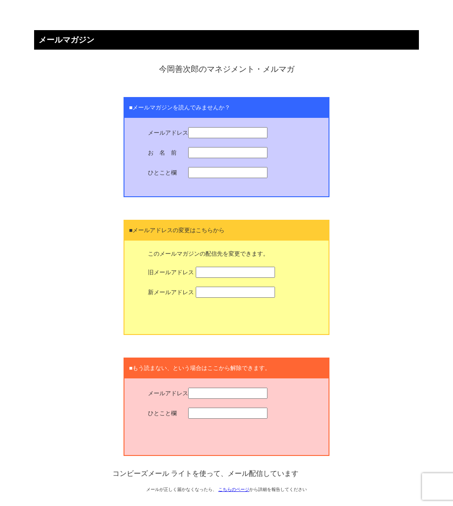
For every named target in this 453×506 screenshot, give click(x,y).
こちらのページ (233, 489)
